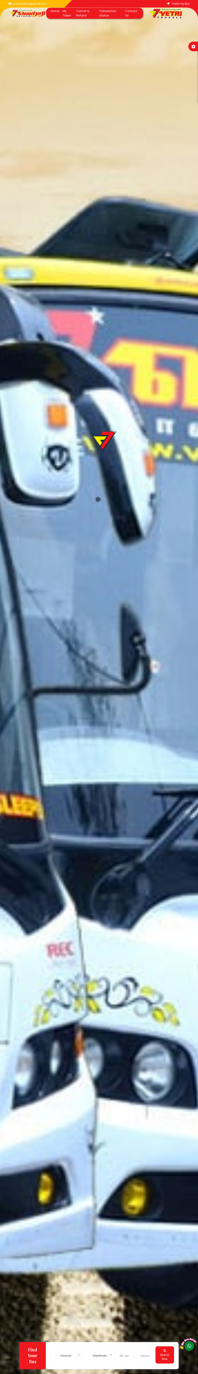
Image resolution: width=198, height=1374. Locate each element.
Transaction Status (107, 13)
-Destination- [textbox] (102, 1355)
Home (55, 11)
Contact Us (131, 13)
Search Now (164, 1355)
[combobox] (65, 1355)
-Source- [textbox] (66, 1355)
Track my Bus (178, 4)
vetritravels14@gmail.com (28, 4)
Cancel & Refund (82, 13)
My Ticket (66, 13)
